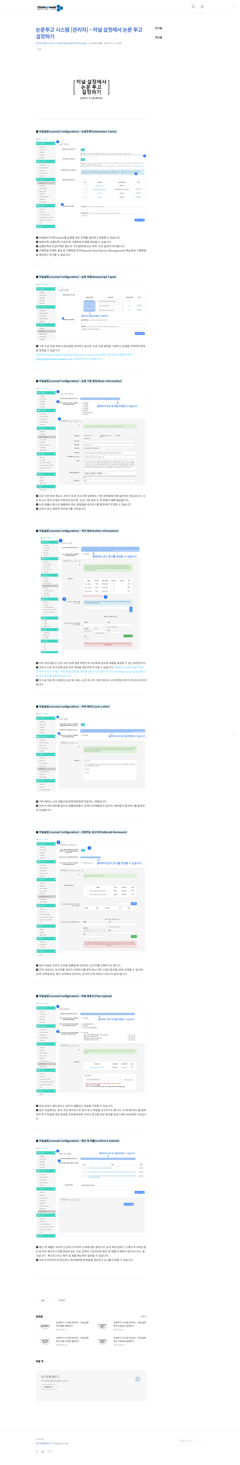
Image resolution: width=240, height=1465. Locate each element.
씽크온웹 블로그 (50, 1376)
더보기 (143, 1316)
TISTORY (40, 1439)
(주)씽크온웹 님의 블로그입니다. (55, 1380)
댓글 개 (39, 1361)
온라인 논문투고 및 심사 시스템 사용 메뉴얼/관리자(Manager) (61, 43)
